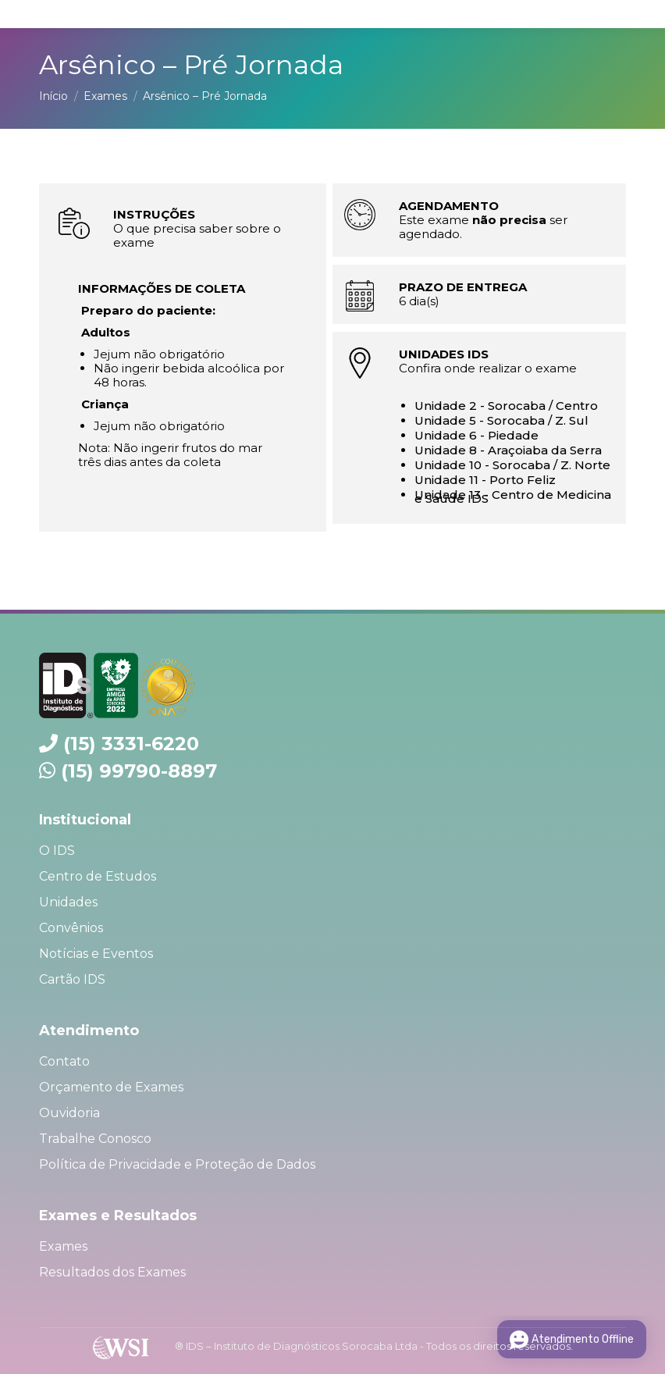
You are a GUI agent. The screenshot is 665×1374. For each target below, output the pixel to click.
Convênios (71, 927)
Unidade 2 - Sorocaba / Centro (506, 406)
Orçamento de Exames (111, 1087)
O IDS (57, 850)
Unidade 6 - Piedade (476, 435)
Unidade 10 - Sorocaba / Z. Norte (512, 465)
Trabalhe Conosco (95, 1138)
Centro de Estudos (97, 876)
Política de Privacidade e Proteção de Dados (177, 1164)
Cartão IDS (72, 979)
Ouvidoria (69, 1112)
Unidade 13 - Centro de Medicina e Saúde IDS (512, 496)
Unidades (68, 902)
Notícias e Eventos (96, 953)
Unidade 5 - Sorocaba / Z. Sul (501, 420)
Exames (63, 1246)
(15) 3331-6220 (131, 743)
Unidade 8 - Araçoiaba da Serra (508, 450)
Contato (64, 1061)
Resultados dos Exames (112, 1272)
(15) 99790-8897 (139, 771)
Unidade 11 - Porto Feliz (485, 480)
